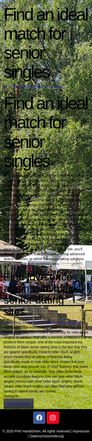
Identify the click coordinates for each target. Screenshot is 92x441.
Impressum (81, 431)
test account (49, 86)
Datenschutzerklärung (47, 436)
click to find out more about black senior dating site (42, 322)
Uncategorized (19, 404)
